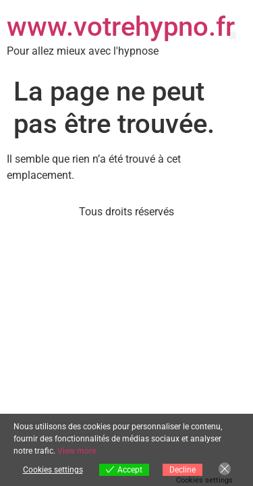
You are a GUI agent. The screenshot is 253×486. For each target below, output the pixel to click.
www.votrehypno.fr (121, 27)
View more (76, 451)
